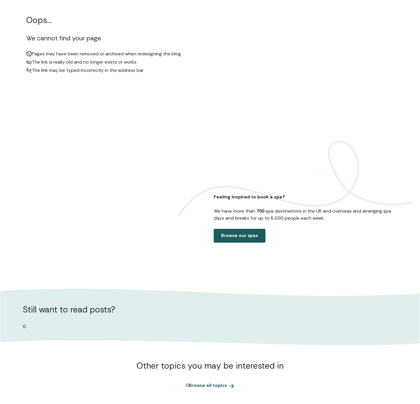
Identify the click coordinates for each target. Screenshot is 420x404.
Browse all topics (211, 385)
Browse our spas (239, 235)
